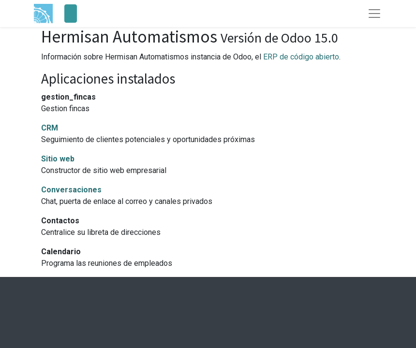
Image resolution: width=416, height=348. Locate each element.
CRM (49, 127)
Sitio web (57, 158)
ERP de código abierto (301, 56)
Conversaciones (71, 189)
